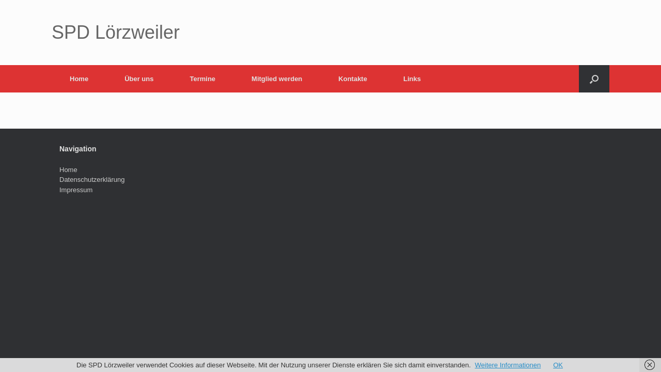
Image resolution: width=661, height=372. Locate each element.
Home (79, 79)
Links (412, 79)
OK (558, 365)
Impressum (75, 190)
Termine (202, 79)
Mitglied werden (276, 79)
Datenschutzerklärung (91, 179)
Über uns (138, 79)
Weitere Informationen (508, 365)
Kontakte (352, 79)
